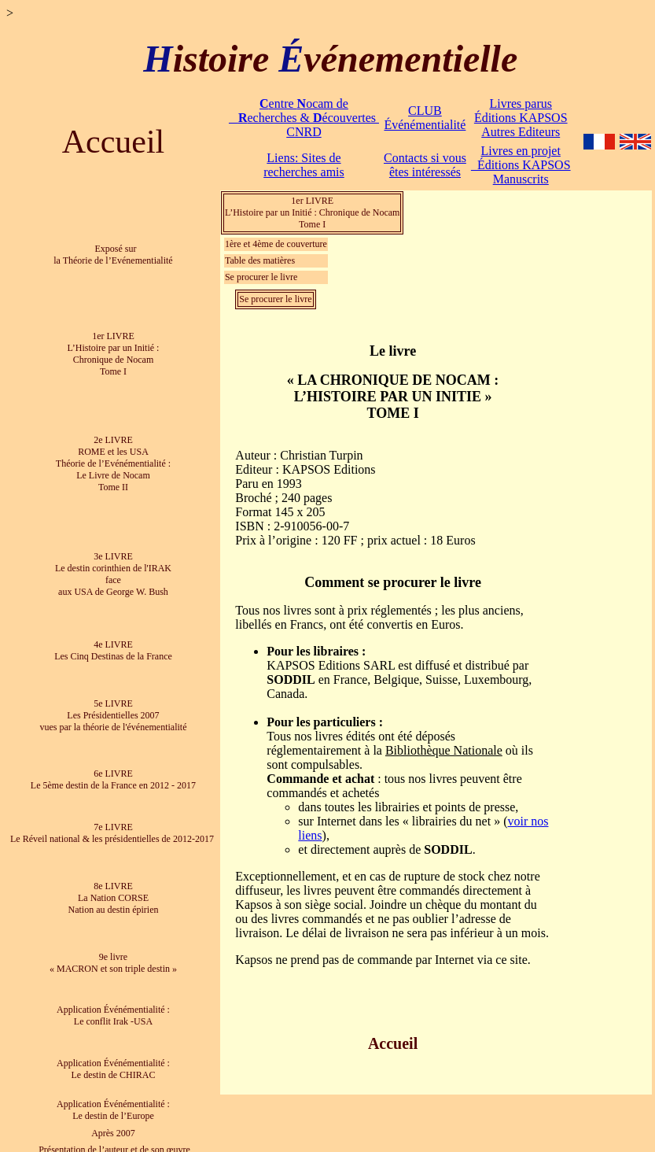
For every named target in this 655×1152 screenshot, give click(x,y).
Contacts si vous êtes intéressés (425, 165)
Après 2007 (113, 1133)
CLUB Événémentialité (424, 117)
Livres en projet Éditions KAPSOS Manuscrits (521, 165)
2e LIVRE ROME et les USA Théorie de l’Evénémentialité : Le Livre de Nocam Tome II (113, 463)
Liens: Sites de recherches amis (303, 165)
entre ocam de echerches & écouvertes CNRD (304, 117)
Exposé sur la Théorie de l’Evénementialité (112, 254)
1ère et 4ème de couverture (276, 243)
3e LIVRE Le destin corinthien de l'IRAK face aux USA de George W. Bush (113, 574)
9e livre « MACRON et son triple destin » (113, 962)
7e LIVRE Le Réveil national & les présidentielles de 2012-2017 (113, 833)
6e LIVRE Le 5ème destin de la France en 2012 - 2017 (113, 779)
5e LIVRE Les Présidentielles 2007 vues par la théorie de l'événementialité (112, 715)
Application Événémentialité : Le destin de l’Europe (113, 1109)
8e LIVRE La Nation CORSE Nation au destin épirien (113, 898)
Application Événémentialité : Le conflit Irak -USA (113, 1015)
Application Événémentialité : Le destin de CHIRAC (113, 1069)
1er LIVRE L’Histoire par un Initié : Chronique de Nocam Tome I (114, 353)
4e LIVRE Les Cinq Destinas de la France (113, 650)
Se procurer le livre (261, 276)
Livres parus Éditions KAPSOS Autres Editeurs (521, 117)
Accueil (113, 142)
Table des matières (260, 260)
